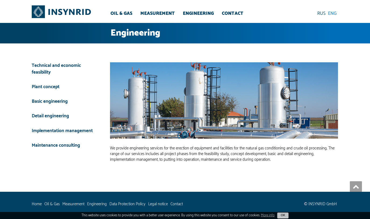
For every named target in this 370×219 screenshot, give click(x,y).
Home (37, 204)
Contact (232, 13)
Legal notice (158, 204)
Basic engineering (50, 101)
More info (268, 215)
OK (283, 215)
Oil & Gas (121, 13)
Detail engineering (50, 116)
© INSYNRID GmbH (320, 204)
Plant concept (45, 87)
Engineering (198, 13)
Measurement (157, 13)
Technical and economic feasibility (56, 69)
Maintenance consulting (56, 145)
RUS (321, 13)
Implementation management (62, 131)
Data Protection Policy (127, 204)
